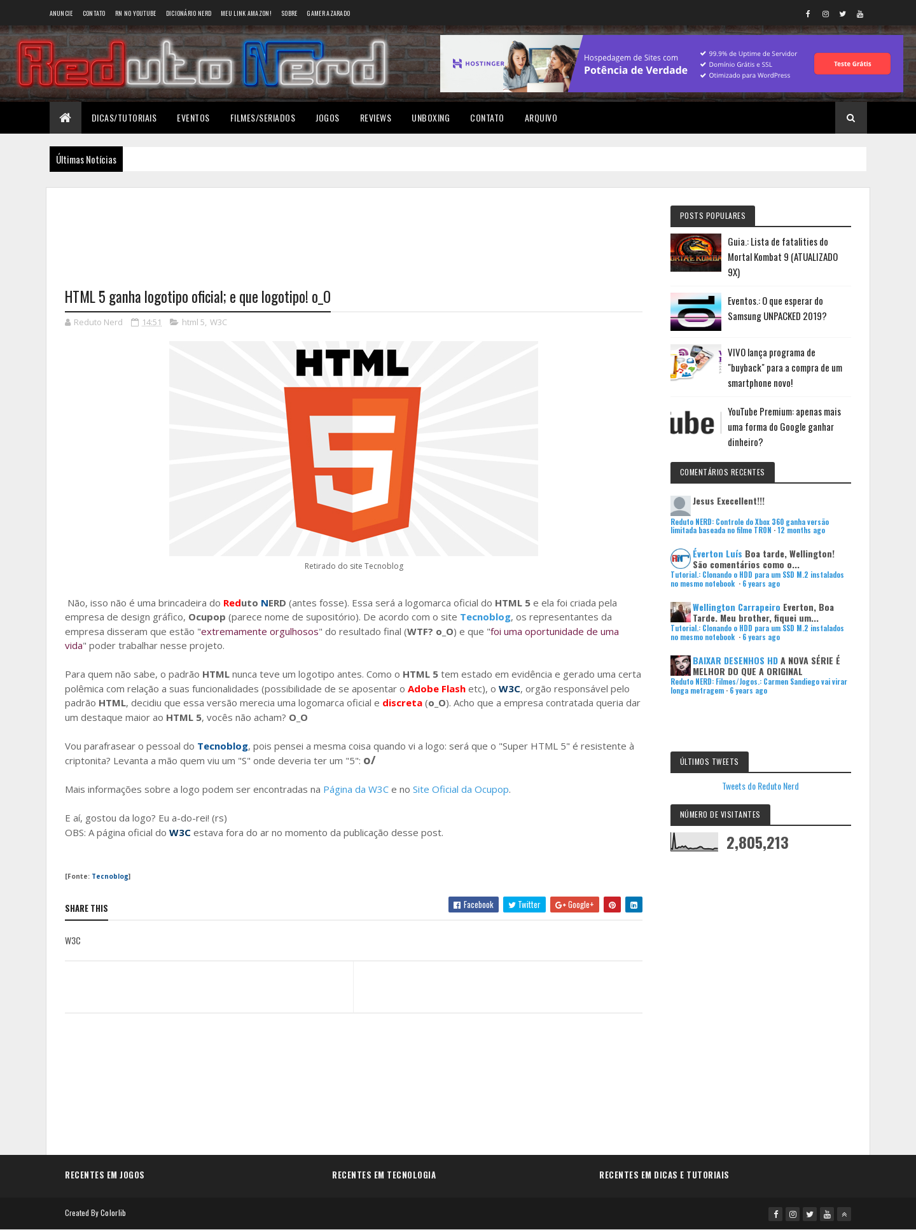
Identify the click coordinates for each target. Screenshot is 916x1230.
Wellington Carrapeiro (737, 606)
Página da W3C (356, 789)
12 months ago (801, 530)
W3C (218, 322)
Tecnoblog (485, 616)
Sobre (289, 13)
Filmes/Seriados (263, 117)
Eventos (193, 117)
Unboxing (431, 117)
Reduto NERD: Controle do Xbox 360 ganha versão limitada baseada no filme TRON (749, 526)
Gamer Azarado (328, 13)
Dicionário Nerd (189, 13)
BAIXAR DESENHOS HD (735, 660)
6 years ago (761, 583)
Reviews (376, 117)
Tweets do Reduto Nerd (760, 785)
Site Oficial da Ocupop (461, 789)
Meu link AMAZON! (246, 13)
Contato (94, 13)
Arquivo (541, 117)
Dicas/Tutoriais (124, 117)
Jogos (328, 117)
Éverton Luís (717, 553)
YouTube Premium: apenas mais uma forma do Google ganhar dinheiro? (784, 426)
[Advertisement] (353, 230)
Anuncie (61, 13)
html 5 (193, 322)
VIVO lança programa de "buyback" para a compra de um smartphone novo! (785, 367)
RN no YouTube (135, 13)
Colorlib (113, 1212)
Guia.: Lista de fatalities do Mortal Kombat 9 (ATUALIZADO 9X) (783, 256)
